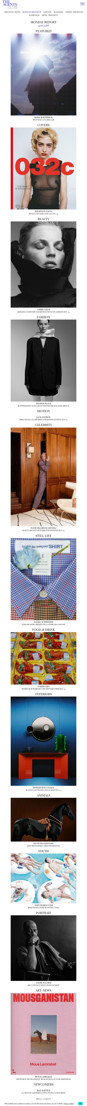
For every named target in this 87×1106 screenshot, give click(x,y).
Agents (47, 12)
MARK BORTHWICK (43, 117)
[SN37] (31, 214)
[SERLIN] (21, 312)
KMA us (42, 624)
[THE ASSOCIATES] (34, 846)
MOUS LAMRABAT (43, 1076)
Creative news (12, 12)
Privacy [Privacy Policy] (39, 1099)
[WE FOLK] (37, 120)
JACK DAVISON (43, 417)
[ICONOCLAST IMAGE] (34, 790)
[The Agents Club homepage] (10, 5)
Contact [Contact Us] (47, 1099)
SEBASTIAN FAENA (43, 211)
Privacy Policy (69, 1104)
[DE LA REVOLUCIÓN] (36, 985)
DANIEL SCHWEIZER (43, 622)
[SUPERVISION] (24, 406)
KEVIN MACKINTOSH (43, 843)
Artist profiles (74, 12)
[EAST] (25, 530)
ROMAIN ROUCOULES (43, 787)
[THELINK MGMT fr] (30, 624)
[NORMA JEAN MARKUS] (31, 689)
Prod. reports (50, 15)
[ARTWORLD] (21, 1079)
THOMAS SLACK (43, 403)
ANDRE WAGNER (43, 982)
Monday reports (32, 12)
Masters (58, 12)
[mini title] (25, 419)
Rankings (34, 15)
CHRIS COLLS (43, 309)
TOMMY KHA (44, 686)
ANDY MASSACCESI (43, 905)
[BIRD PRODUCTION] (36, 908)
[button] (50, 5)
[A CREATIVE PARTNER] (31, 1093)
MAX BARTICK (43, 1090)
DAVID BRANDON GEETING (43, 528)
